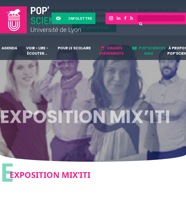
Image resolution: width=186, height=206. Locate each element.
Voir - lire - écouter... (37, 51)
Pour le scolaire (74, 48)
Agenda (9, 48)
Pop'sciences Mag (152, 51)
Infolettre (80, 18)
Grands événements (111, 51)
